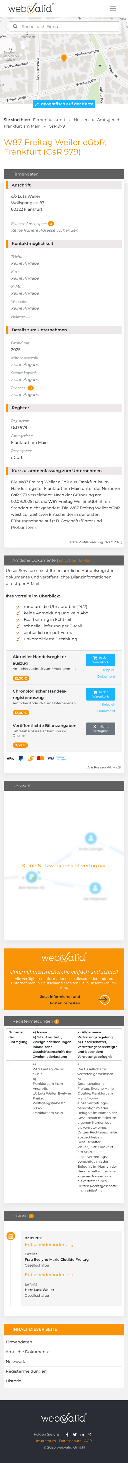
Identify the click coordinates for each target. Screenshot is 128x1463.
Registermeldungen (26, 1371)
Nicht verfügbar (100, 729)
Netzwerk (15, 1361)
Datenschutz (70, 1441)
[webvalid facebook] (68, 1434)
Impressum (46, 1441)
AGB (88, 1441)
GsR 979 (57, 126)
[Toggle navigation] (113, 8)
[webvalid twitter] (76, 1434)
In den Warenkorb (100, 660)
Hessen (81, 119)
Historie (13, 1381)
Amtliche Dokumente (28, 1351)
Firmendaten (19, 1342)
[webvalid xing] (90, 1434)
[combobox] (64, 26)
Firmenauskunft (49, 119)
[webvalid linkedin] (83, 1434)
